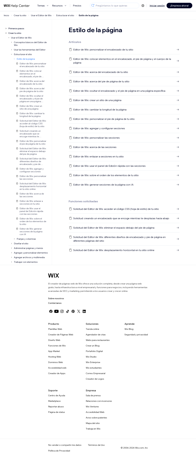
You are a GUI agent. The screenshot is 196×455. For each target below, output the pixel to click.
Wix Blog (128, 329)
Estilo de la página (88, 15)
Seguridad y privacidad (136, 334)
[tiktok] (67, 311)
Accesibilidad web (57, 367)
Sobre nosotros (56, 298)
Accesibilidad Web (95, 412)
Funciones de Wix (57, 345)
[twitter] (78, 311)
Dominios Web (55, 362)
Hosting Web (54, 356)
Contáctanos (55, 303)
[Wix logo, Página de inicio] (53, 275)
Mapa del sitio (93, 423)
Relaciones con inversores (99, 401)
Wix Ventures (92, 406)
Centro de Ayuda (56, 395)
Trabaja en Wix (93, 428)
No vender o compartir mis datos (64, 445)
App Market (54, 351)
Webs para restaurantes (98, 340)
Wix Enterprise (93, 362)
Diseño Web (54, 340)
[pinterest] (73, 311)
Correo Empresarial (95, 373)
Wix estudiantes (94, 367)
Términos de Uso (96, 445)
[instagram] (62, 311)
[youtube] (56, 311)
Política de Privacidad (59, 450)
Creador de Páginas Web (60, 334)
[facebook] (51, 311)
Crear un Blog (92, 345)
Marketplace (54, 401)
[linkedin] (84, 311)
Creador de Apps (56, 373)
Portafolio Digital (94, 351)
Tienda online (92, 329)
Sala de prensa (93, 395)
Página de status (56, 412)
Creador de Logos (95, 378)
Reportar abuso (56, 406)
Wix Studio (91, 356)
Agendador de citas (96, 334)
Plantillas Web (55, 329)
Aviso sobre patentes (96, 417)
